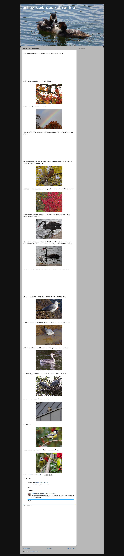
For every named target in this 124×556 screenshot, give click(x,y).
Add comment (27, 505)
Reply (28, 487)
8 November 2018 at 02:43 (41, 482)
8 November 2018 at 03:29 (48, 493)
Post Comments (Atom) (36, 551)
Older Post (71, 548)
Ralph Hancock (36, 493)
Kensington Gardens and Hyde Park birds (48, 7)
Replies (31, 490)
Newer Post (27, 548)
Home (49, 548)
